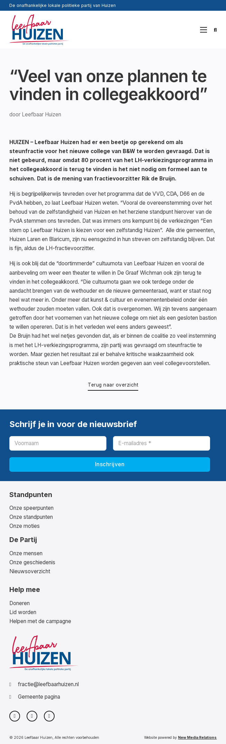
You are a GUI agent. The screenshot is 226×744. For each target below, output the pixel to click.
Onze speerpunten (31, 508)
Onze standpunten (31, 517)
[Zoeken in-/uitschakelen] (215, 30)
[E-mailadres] (161, 443)
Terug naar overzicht (113, 385)
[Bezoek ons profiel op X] (14, 716)
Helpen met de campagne (40, 621)
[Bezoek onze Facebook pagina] (32, 716)
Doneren (19, 603)
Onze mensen (26, 553)
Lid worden (22, 612)
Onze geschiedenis (32, 562)
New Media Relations (197, 737)
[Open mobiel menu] (203, 30)
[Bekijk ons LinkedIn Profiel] (49, 716)
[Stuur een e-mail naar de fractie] (44, 684)
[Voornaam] (57, 443)
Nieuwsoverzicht (29, 571)
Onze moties (24, 526)
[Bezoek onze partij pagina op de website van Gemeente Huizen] (44, 696)
